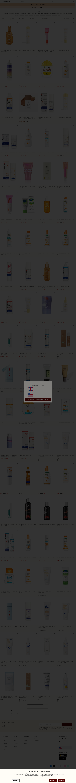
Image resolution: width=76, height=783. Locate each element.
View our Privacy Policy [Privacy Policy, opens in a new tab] (39, 776)
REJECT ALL (53, 780)
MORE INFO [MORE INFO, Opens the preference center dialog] (15, 780)
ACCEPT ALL (61, 780)
